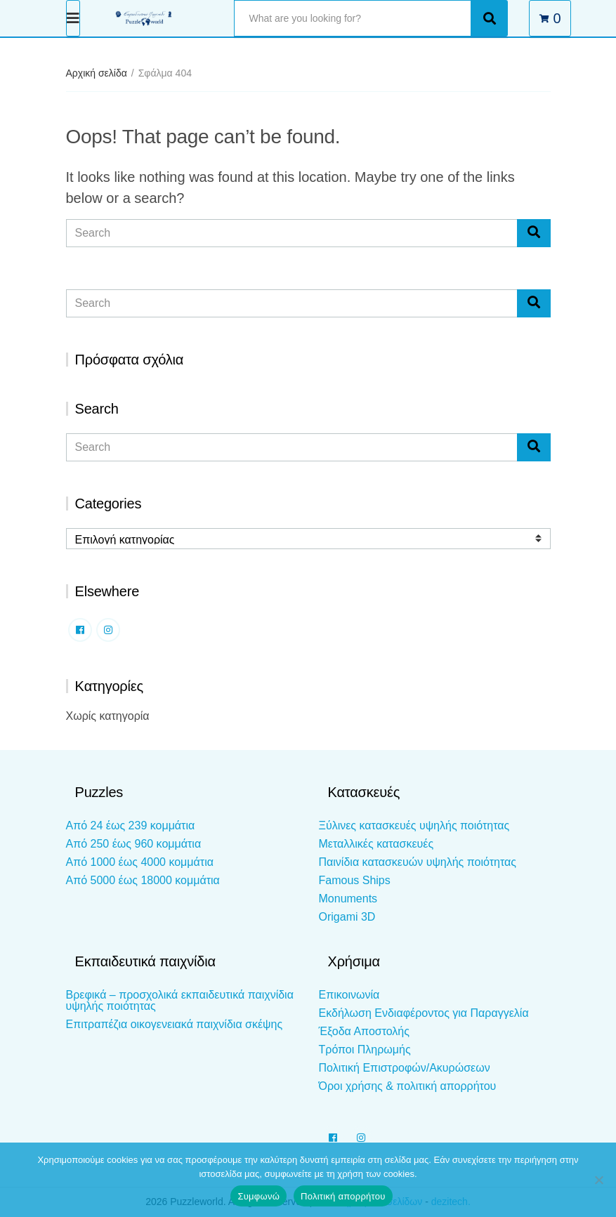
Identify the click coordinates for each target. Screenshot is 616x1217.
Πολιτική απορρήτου (343, 1196)
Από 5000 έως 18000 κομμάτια (143, 880)
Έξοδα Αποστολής (364, 1031)
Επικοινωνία (349, 995)
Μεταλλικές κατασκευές (376, 844)
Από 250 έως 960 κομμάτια (134, 844)
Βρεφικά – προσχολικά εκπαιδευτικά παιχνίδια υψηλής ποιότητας (180, 1000)
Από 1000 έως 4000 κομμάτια (140, 862)
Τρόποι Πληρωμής (365, 1049)
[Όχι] (598, 1180)
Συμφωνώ (258, 1196)
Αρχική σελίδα (96, 73)
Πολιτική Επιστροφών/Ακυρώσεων (404, 1068)
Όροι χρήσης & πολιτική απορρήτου (408, 1086)
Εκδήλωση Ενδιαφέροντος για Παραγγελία (424, 1013)
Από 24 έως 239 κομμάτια (130, 825)
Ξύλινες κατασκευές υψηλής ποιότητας (414, 825)
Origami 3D (347, 917)
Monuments (348, 898)
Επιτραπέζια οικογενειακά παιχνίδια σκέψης (174, 1024)
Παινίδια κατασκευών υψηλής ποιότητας (417, 862)
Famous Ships (355, 880)
